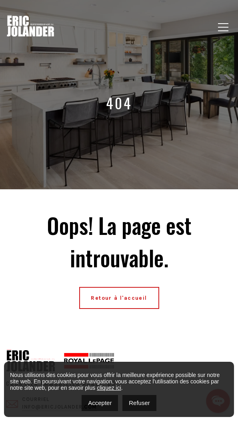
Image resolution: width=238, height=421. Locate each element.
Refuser (139, 402)
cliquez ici (109, 388)
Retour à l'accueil (119, 298)
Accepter (100, 402)
